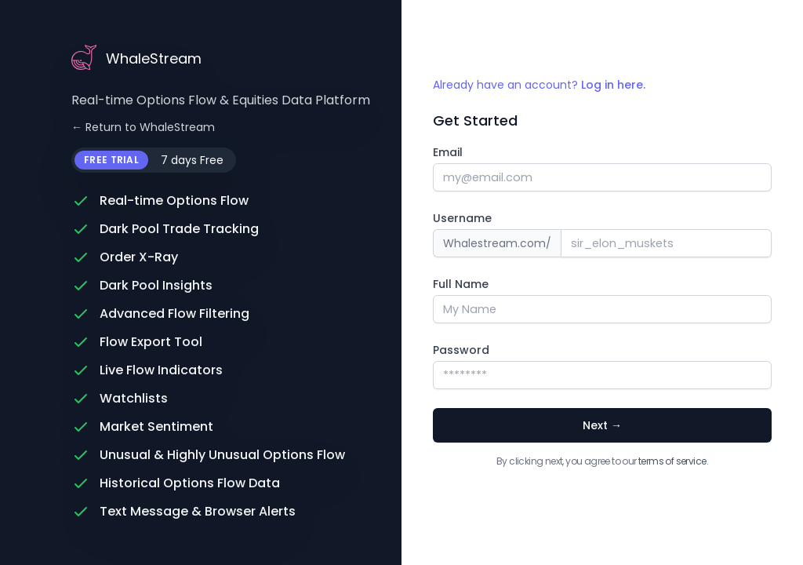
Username (462, 218)
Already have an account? (539, 85)
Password (461, 350)
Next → (602, 425)
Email (448, 152)
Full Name (461, 284)
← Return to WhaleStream (143, 127)
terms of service (672, 461)
